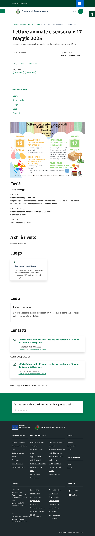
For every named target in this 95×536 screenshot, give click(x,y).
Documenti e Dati (18, 467)
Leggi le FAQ (35, 490)
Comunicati (71, 445)
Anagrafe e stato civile (36, 451)
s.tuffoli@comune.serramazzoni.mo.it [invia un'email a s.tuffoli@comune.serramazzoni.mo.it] (32, 349)
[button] (92, 14)
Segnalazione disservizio (35, 502)
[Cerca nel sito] (80, 11)
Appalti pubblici (35, 456)
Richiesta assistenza (37, 507)
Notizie (70, 442)
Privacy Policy (54, 507)
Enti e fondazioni (18, 453)
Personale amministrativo (17, 462)
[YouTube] (72, 495)
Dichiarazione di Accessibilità (54, 517)
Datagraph (79, 532)
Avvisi (69, 449)
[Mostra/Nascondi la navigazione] (2, 11)
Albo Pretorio (53, 497)
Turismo (51, 470)
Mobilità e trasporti (56, 453)
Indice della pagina (47, 89)
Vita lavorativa (54, 474)
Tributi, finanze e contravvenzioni (55, 465)
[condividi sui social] (18, 63)
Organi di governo (18, 442)
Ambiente (34, 445)
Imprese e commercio (57, 449)
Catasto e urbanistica (38, 463)
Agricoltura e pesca (37, 442)
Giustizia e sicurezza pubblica (56, 444)
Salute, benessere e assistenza (56, 458)
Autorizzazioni (35, 460)
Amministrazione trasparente (55, 492)
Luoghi (69, 464)
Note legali (53, 511)
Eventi (69, 467)
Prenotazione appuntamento (35, 495)
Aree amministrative (19, 445)
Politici (14, 456)
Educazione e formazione (35, 476)
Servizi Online (54, 500)
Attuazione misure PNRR (37, 513)
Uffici (13, 449)
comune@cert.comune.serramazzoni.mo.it (27, 516)
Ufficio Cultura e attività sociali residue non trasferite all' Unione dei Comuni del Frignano (49, 341)
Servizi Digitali (54, 504)
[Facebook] (73, 490)
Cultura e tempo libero (36, 469)
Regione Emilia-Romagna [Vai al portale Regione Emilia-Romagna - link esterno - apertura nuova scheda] (20, 3)
